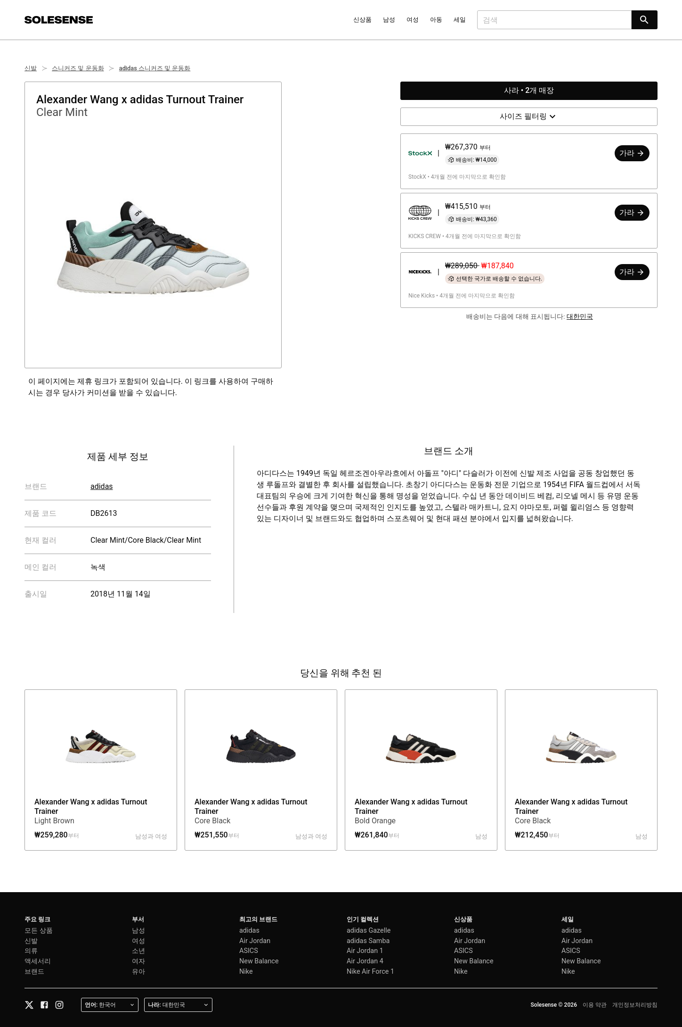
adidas (101, 486)
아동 (436, 19)
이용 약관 (595, 1005)
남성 (389, 19)
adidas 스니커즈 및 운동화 (155, 68)
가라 (632, 153)
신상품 (362, 19)
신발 (30, 68)
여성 (412, 19)
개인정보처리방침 (635, 1005)
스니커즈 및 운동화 (78, 68)
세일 (460, 19)
